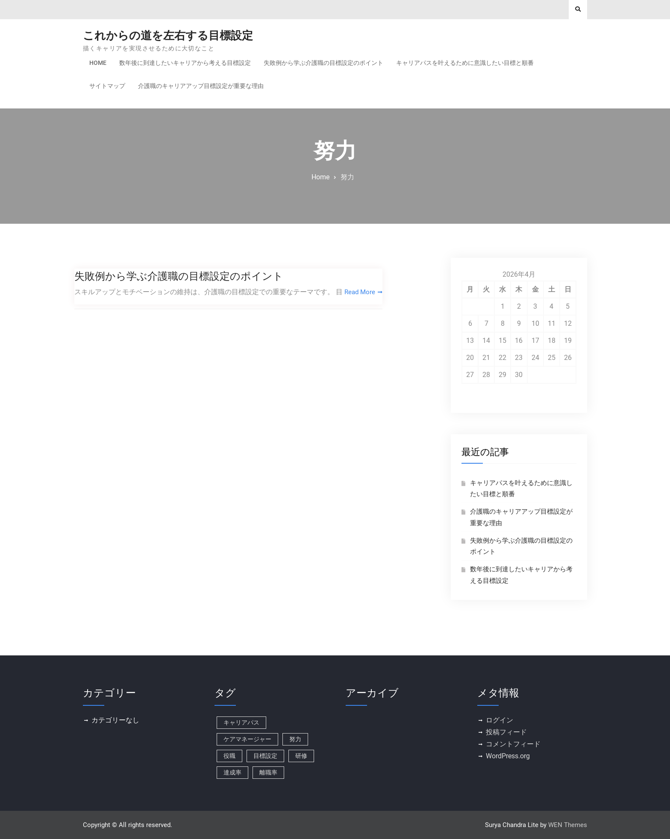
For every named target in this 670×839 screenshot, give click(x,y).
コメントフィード (513, 744)
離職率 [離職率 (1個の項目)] (268, 772)
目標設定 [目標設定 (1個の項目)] (265, 755)
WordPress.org (508, 756)
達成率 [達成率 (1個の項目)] (232, 772)
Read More (360, 292)
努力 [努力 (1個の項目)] (295, 739)
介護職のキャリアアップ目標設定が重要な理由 (201, 85)
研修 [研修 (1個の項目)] (301, 755)
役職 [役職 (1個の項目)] (229, 755)
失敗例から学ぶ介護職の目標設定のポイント (323, 62)
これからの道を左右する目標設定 (168, 35)
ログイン (499, 720)
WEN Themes (567, 825)
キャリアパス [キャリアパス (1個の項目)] (241, 722)
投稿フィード (506, 732)
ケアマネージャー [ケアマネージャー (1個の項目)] (247, 739)
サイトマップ (107, 85)
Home (97, 62)
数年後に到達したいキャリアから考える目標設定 (185, 62)
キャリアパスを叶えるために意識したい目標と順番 (465, 62)
